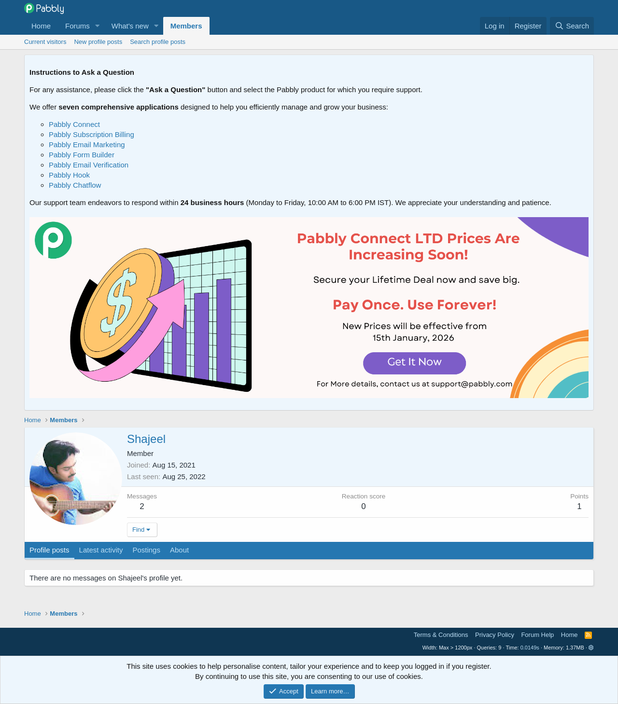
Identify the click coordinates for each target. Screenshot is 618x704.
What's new (130, 26)
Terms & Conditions (441, 634)
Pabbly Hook (69, 175)
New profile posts (98, 41)
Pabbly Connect (74, 124)
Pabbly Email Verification (88, 165)
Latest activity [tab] (101, 550)
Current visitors (45, 41)
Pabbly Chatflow (75, 185)
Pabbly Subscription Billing (91, 134)
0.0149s (529, 647)
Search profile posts (157, 41)
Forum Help (537, 634)
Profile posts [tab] (49, 550)
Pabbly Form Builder (81, 155)
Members (186, 26)
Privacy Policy (494, 634)
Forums (77, 26)
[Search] (572, 26)
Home (41, 26)
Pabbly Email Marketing (87, 144)
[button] (97, 26)
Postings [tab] (146, 550)
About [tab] (179, 550)
